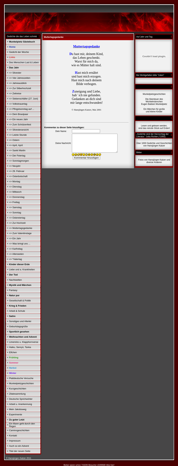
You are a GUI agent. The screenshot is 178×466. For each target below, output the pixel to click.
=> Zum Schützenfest (20, 124)
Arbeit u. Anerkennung (20, 404)
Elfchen (13, 352)
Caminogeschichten (19, 430)
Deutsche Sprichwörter (21, 399)
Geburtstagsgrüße (18, 326)
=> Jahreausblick (18, 83)
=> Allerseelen (16, 254)
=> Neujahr (14, 166)
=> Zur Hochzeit (17, 223)
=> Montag (14, 181)
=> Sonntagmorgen (19, 160)
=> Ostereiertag (17, 217)
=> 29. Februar (16, 171)
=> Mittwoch (15, 192)
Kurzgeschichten (17, 388)
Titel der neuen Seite (19, 451)
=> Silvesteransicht (19, 129)
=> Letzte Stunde (18, 135)
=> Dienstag (15, 186)
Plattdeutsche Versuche (21, 378)
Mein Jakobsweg (17, 409)
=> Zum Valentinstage (20, 233)
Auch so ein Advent (19, 446)
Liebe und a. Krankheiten (22, 269)
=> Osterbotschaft (18, 176)
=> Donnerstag (16, 197)
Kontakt (13, 435)
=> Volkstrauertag (18, 103)
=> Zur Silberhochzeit (20, 88)
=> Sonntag (15, 212)
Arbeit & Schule (17, 311)
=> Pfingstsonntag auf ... (21, 109)
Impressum (14, 440)
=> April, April (16, 145)
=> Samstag (15, 207)
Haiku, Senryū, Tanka (20, 347)
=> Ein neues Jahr (18, 119)
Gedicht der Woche (19, 52)
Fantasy (13, 290)
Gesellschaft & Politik (20, 300)
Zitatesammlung (17, 393)
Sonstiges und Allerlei (20, 321)
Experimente (15, 414)
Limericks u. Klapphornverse (23, 342)
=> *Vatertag (15, 259)
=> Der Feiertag (17, 155)
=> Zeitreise (15, 93)
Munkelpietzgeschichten (21, 383)
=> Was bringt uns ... (19, 243)
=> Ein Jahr (15, 238)
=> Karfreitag (15, 248)
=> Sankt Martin (17, 150)
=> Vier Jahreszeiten (19, 78)
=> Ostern (14, 140)
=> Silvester (15, 72)
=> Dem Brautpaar (18, 114)
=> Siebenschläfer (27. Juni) (23, 98)
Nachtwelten (15, 280)
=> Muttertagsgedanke (20, 228)
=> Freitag (14, 202)
